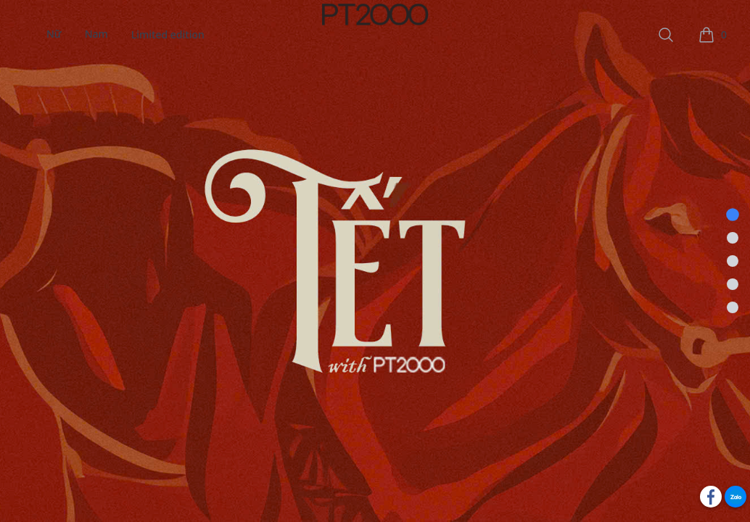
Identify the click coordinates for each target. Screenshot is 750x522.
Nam (96, 35)
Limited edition (168, 35)
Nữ (54, 35)
